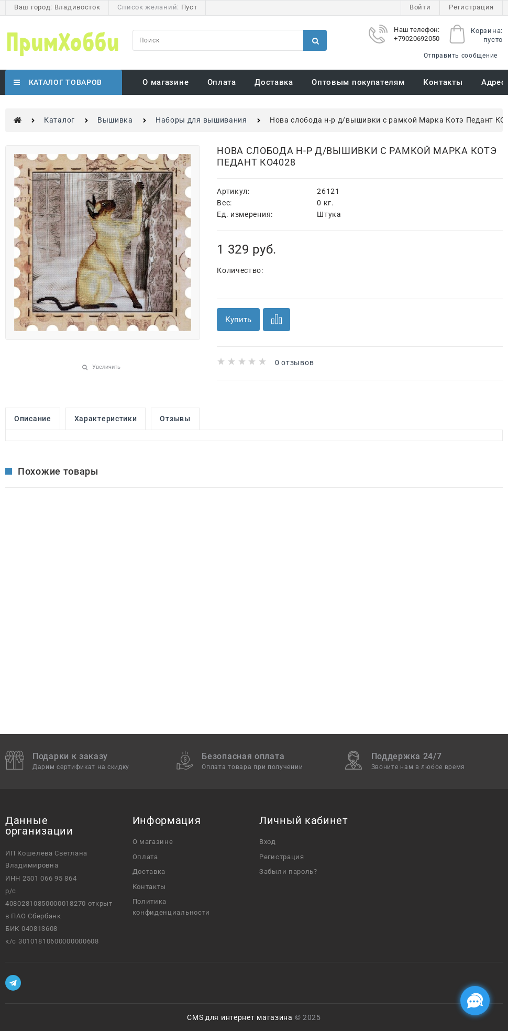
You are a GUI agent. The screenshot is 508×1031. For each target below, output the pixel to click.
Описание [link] (32, 418)
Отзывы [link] (175, 418)
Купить (238, 319)
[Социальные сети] (475, 1000)
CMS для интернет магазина (240, 1017)
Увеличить (106, 367)
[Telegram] (13, 983)
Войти (420, 7)
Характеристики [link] (105, 418)
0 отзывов (294, 362)
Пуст (189, 7)
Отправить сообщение (461, 55)
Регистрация (471, 7)
